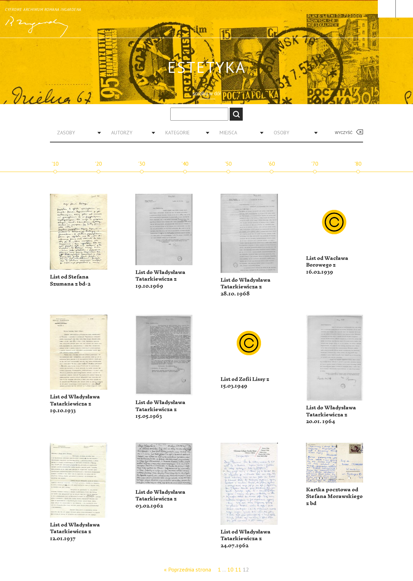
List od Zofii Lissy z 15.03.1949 (245, 382)
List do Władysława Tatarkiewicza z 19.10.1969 (160, 279)
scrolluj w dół (206, 93)
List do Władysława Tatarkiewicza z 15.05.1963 (160, 409)
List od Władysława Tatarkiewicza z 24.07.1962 (246, 539)
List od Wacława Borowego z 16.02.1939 (327, 265)
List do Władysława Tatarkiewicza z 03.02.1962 (160, 499)
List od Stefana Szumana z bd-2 (70, 280)
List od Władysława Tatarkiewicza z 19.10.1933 (75, 404)
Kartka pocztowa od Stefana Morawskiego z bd (334, 497)
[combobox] (76, 133)
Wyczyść (343, 133)
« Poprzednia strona (187, 569)
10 (230, 569)
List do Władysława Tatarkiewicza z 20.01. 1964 (331, 415)
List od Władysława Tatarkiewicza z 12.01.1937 (75, 532)
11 (238, 569)
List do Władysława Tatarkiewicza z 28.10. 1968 (246, 287)
